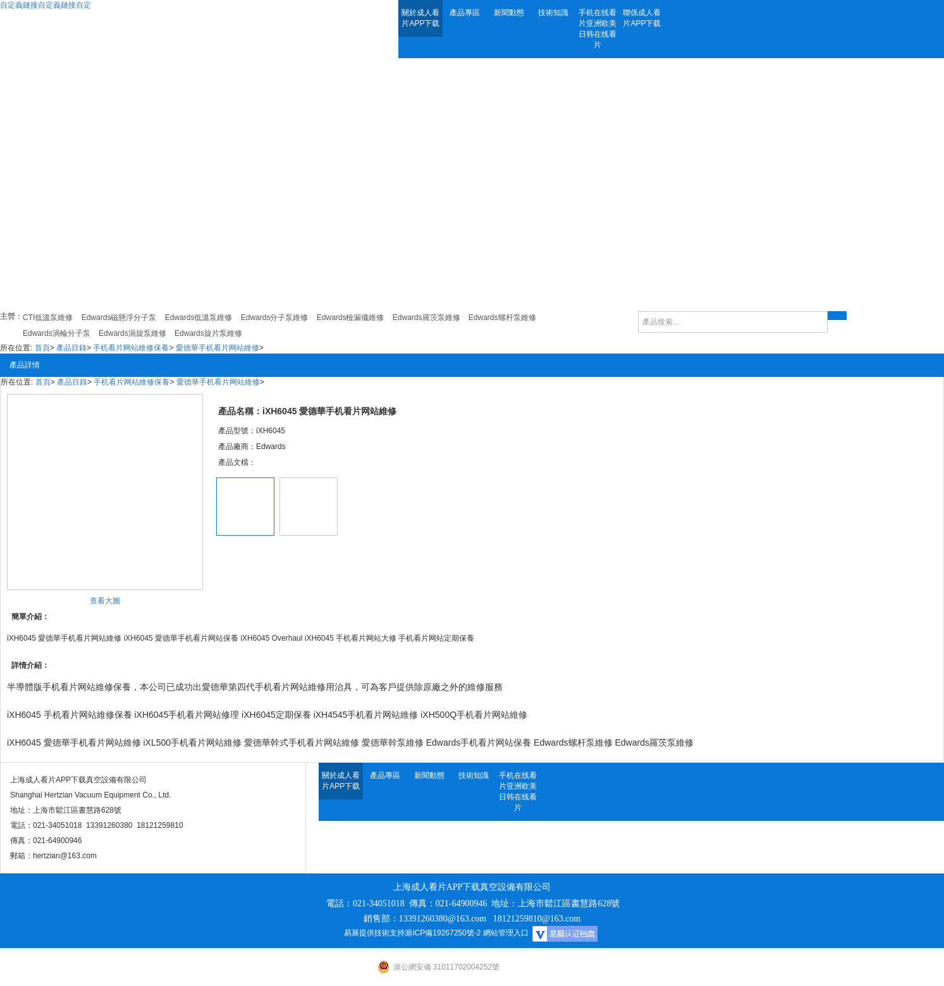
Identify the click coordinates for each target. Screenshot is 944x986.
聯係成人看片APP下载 (642, 18)
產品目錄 (71, 347)
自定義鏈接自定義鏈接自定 (45, 5)
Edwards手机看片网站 (469, 742)
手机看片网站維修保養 (131, 347)
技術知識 (553, 12)
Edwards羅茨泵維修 (654, 742)
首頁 (42, 347)
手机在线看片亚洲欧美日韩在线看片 (597, 28)
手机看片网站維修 (77, 687)
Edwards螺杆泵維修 (573, 742)
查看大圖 (105, 600)
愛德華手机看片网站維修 (217, 347)
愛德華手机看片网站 (83, 742)
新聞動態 (509, 12)
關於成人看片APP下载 (420, 18)
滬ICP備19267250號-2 (443, 932)
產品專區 (465, 12)
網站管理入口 (506, 932)
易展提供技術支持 (374, 932)
